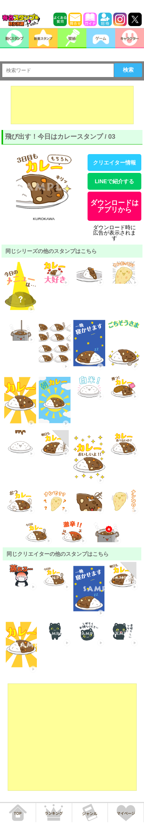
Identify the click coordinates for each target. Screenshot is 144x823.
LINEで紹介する (114, 181)
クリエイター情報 (114, 162)
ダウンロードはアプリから (114, 206)
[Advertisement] (72, 105)
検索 (128, 70)
